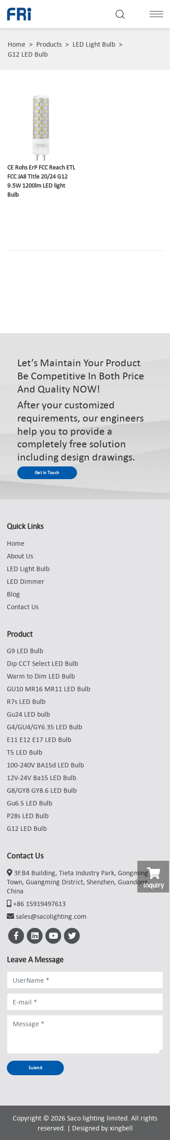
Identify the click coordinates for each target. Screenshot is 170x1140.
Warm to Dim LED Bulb (41, 676)
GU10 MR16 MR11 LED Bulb (48, 688)
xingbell (121, 1128)
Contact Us (23, 606)
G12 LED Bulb (28, 54)
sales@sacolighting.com (51, 916)
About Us (20, 556)
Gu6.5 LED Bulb (29, 803)
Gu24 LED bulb (28, 714)
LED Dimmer (25, 581)
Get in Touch (47, 472)
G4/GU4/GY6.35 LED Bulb (44, 727)
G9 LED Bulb (25, 650)
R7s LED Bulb (26, 701)
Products (49, 44)
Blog (13, 594)
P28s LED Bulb (28, 815)
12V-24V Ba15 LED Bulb (41, 777)
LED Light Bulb (94, 44)
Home (16, 44)
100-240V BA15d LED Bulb (45, 765)
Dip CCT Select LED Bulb (42, 663)
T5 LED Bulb (24, 752)
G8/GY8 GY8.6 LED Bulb (42, 790)
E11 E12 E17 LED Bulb (39, 739)
